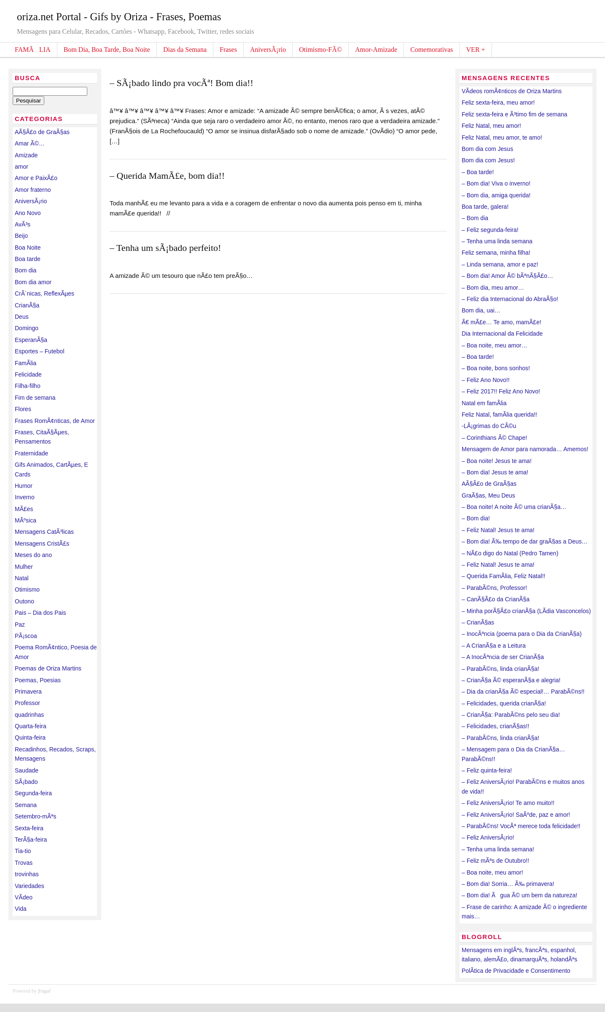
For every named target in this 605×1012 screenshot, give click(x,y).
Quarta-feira (30, 726)
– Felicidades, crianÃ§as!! (495, 726)
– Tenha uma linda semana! (498, 849)
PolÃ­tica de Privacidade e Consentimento (516, 970)
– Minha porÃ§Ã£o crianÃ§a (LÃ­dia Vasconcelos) (526, 611)
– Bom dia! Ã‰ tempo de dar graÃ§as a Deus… (525, 541)
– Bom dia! (476, 518)
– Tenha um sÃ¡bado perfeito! (165, 247)
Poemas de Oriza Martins (48, 668)
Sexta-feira (29, 828)
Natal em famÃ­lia (484, 403)
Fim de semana (35, 397)
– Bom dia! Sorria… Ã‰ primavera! (508, 883)
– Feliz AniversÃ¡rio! (488, 837)
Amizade (26, 155)
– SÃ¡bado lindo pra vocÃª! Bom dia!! (181, 83)
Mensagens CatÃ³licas (44, 531)
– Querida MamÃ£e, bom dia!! (167, 175)
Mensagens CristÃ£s (42, 543)
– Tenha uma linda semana (497, 241)
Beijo (21, 235)
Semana (26, 805)
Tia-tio (23, 851)
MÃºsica (25, 520)
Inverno (25, 497)
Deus (22, 316)
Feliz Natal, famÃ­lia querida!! (499, 414)
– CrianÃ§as (478, 622)
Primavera (28, 691)
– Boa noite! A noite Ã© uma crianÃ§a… (514, 506)
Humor (23, 485)
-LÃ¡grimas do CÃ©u (489, 426)
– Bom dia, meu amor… (493, 287)
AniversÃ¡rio (268, 49)
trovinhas (27, 874)
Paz (20, 624)
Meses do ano (33, 555)
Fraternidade (31, 453)
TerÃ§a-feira (31, 839)
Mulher (24, 566)
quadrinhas (29, 714)
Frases (228, 49)
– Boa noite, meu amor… (494, 345)
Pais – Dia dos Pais (40, 612)
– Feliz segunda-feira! (490, 229)
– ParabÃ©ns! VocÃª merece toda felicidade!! (521, 826)
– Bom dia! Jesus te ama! (495, 472)
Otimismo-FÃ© (320, 49)
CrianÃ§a (27, 305)
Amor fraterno (33, 189)
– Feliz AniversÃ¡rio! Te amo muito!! (508, 802)
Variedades (29, 886)
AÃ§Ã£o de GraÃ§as (42, 132)
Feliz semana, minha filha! (496, 252)
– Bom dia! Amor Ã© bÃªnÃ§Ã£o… (507, 275)
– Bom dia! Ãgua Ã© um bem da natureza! (519, 895)
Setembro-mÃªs (35, 816)
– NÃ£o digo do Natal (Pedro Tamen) (510, 553)
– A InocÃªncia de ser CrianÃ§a (503, 657)
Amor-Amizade (376, 49)
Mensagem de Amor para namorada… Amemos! (525, 449)
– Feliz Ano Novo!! (486, 380)
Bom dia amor (33, 282)
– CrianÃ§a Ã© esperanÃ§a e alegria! (511, 680)
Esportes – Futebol (40, 351)
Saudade (26, 770)
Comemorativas (431, 49)
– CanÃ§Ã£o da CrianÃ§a (496, 599)
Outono (24, 601)
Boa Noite (27, 247)
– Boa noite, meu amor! (492, 872)
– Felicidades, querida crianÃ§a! (504, 703)
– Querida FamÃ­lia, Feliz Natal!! (503, 576)
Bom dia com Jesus (487, 148)
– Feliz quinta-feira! (487, 770)
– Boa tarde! (478, 172)
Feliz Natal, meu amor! (491, 125)
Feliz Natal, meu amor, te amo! (502, 137)
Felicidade (28, 374)
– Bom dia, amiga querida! (496, 195)
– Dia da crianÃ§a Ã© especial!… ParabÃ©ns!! (523, 691)
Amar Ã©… (30, 143)
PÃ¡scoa (26, 635)
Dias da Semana (185, 49)
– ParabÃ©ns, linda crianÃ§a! (500, 668)
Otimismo (27, 589)
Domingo (26, 328)
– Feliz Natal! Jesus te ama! (498, 530)
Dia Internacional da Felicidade (502, 333)
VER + (475, 49)
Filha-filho (27, 385)
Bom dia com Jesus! (488, 160)
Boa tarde (27, 259)
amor (21, 166)
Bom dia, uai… (481, 310)
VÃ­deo (23, 897)
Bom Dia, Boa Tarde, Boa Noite (107, 49)
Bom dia (25, 270)
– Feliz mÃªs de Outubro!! (495, 860)
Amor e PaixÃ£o (36, 178)
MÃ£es (24, 509)
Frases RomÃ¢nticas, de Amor (55, 420)
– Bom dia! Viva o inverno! (496, 183)
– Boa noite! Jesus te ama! (497, 461)
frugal (44, 991)
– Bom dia (475, 218)
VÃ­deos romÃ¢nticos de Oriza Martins (512, 91)
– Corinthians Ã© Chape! (494, 437)
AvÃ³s (22, 224)
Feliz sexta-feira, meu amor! (498, 102)
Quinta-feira (30, 737)
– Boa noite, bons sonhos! (496, 368)
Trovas (23, 862)
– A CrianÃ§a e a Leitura (494, 645)
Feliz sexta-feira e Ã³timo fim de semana (514, 114)
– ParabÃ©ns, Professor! (494, 587)
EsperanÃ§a (31, 339)
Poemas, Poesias (38, 680)
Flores (23, 409)
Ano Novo (27, 213)
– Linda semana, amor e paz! (500, 264)
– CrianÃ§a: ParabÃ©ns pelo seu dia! (511, 714)
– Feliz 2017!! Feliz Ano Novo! (501, 391)
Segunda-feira (33, 793)
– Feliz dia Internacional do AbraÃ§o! (510, 299)
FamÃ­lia (25, 363)
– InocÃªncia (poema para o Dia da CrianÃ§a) (522, 633)
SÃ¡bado (26, 781)
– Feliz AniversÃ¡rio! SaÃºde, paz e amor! (516, 814)
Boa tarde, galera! (485, 206)
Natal (22, 578)
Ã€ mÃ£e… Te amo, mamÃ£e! (501, 322)
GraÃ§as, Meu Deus (488, 495)
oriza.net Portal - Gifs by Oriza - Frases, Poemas (119, 16)
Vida (21, 908)
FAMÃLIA (33, 49)
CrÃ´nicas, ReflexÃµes (44, 293)
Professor (27, 703)
